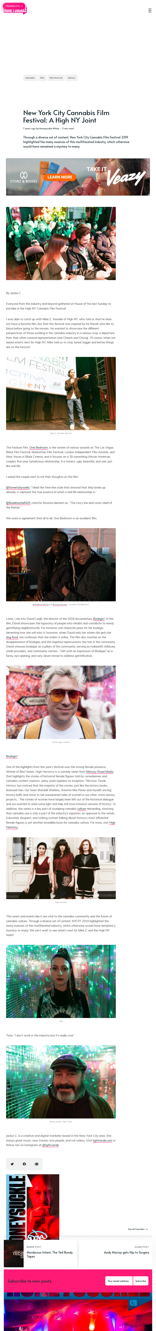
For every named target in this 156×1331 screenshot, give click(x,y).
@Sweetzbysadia (17, 487)
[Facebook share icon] (24, 1164)
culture (81, 808)
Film (42, 77)
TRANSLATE (14, 6)
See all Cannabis (138, 1229)
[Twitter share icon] (12, 1164)
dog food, (12, 637)
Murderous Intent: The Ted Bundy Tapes (50, 1254)
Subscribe (140, 1281)
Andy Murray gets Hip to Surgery (126, 1252)
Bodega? (12, 756)
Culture (71, 77)
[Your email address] (119, 1280)
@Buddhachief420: (18, 503)
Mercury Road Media (99, 771)
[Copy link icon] (36, 1164)
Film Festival (56, 77)
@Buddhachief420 (41, 604)
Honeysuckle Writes (49, 128)
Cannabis (30, 77)
